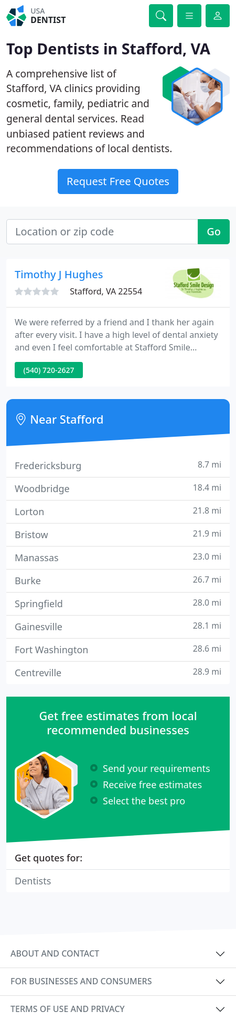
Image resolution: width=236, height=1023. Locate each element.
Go (214, 231)
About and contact (54, 953)
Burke (118, 580)
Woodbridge (118, 488)
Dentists (33, 880)
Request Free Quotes (118, 181)
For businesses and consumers (81, 981)
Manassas (118, 557)
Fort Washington (118, 649)
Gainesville (118, 626)
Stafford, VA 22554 (106, 291)
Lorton (118, 511)
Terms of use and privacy (67, 1009)
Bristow (118, 534)
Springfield (118, 603)
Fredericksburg (118, 465)
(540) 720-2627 (49, 370)
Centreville (118, 672)
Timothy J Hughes (59, 274)
